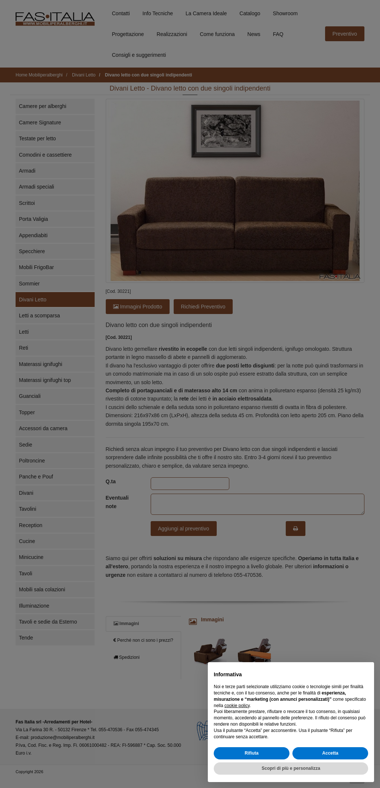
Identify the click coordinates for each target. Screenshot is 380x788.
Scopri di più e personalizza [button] (291, 768)
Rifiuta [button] (251, 753)
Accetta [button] (330, 753)
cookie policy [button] (237, 705)
